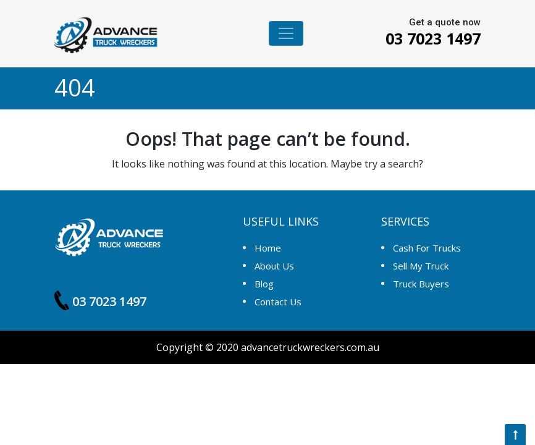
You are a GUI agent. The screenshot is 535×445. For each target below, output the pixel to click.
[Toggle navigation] (286, 33)
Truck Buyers (421, 284)
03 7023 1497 (423, 38)
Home (268, 248)
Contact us (278, 301)
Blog (264, 284)
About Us (274, 266)
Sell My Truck (421, 266)
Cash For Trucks (427, 248)
